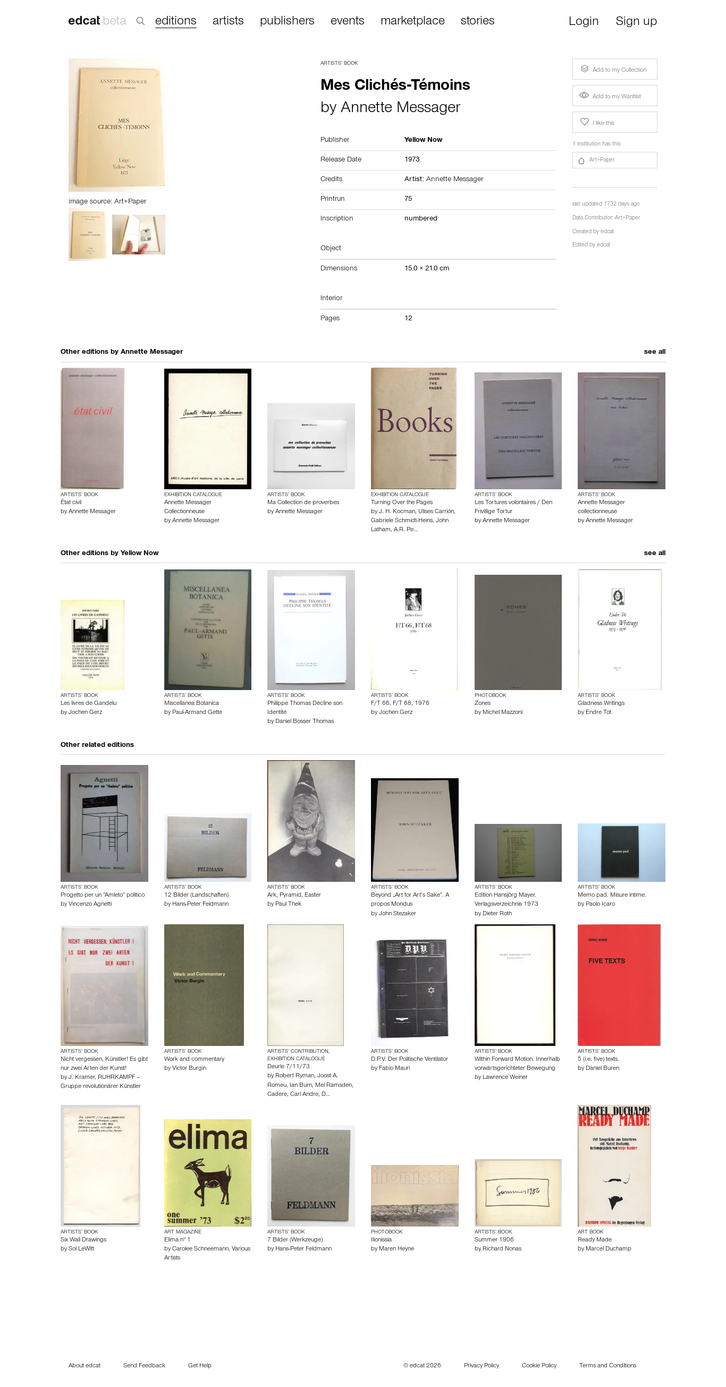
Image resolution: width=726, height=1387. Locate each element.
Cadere (277, 1095)
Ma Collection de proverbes (303, 503)
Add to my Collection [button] (612, 69)
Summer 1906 (494, 1240)
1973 (411, 160)
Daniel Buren (602, 1069)
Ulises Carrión (436, 512)
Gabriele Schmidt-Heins (402, 521)
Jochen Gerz (85, 713)
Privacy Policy (481, 1366)
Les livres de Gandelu (88, 704)
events (348, 22)
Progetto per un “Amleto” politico (103, 895)
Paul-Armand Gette (197, 713)
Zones (483, 704)
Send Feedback (144, 1366)
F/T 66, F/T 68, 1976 (400, 704)
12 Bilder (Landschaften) (196, 895)
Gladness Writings (601, 704)
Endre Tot (598, 713)
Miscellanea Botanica (191, 704)
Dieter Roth (497, 914)
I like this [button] (596, 122)
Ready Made (595, 1240)
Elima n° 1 (177, 1240)
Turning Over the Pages (402, 503)
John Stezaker (397, 914)
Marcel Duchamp (608, 1249)
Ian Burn (301, 1086)
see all (654, 352)
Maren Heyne (396, 1249)
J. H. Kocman (397, 512)
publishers (287, 22)
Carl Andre (304, 1095)
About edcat (84, 1366)
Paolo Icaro (600, 904)
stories (478, 22)
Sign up (636, 22)
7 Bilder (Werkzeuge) (295, 1240)
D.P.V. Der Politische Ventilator (409, 1060)
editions (176, 22)
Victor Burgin (189, 1069)
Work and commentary (194, 1060)
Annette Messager (400, 109)
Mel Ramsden (333, 1086)
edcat (607, 232)
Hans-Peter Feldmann (200, 904)
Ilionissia (381, 1240)
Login (584, 22)
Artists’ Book (339, 63)
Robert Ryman (294, 1076)
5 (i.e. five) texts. (598, 1060)
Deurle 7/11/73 (288, 1067)
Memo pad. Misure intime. (612, 895)
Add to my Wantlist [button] (610, 97)
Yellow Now (139, 554)
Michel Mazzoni (502, 713)
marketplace (413, 22)
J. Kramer (82, 1078)
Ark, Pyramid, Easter (294, 895)
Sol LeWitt (81, 1249)
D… (326, 1095)
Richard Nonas (502, 1249)
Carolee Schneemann (200, 1249)
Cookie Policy (539, 1366)
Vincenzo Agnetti (90, 904)
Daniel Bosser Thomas (304, 722)
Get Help (200, 1366)
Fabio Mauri (394, 1069)
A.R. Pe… (406, 530)
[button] (614, 160)
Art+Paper (627, 219)
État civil (71, 503)
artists (228, 22)
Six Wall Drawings (83, 1240)
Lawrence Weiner (505, 1078)
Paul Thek (288, 904)
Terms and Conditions (607, 1366)
